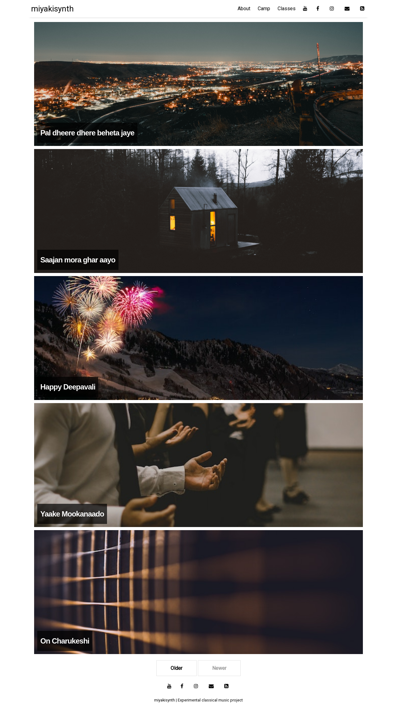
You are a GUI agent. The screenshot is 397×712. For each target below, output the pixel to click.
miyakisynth (52, 8)
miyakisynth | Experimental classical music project (198, 700)
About (244, 8)
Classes (287, 8)
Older (176, 668)
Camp (264, 8)
